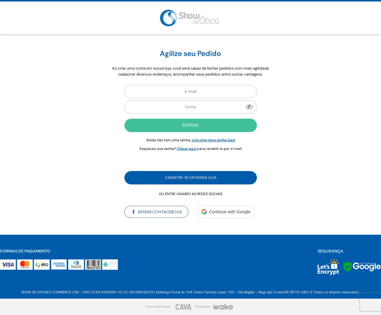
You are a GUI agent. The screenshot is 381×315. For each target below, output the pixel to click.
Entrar (190, 125)
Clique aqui (186, 148)
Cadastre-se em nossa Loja (190, 177)
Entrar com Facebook (156, 212)
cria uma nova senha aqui (213, 140)
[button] (226, 212)
